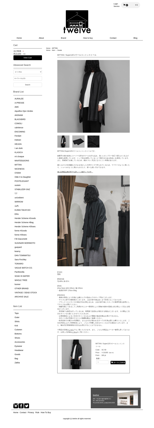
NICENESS (20, 169)
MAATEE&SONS (22, 161)
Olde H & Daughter (23, 177)
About (41, 38)
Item (53, 50)
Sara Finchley (20, 259)
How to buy (88, 38)
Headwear (19, 350)
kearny (17, 251)
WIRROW (19, 202)
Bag (16, 358)
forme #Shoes (21, 235)
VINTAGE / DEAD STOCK (26, 292)
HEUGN (18, 144)
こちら (71, 330)
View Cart (27, 58)
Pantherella (19, 272)
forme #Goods (21, 231)
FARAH (18, 140)
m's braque (19, 156)
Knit (16, 326)
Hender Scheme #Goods (25, 218)
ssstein (18, 185)
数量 (98, 358)
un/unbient (19, 198)
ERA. (17, 214)
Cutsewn (18, 330)
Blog (135, 38)
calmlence (19, 127)
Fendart (18, 136)
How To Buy (46, 412)
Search (27, 85)
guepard (18, 247)
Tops (17, 313)
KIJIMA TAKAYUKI (22, 210)
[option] (93, 96)
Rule (37, 412)
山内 (17, 206)
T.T (16, 193)
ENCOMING (20, 132)
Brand (63, 38)
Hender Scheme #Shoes (25, 226)
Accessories (20, 342)
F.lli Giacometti (21, 239)
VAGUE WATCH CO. (24, 268)
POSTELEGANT (22, 181)
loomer (18, 284)
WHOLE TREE (21, 280)
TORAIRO (19, 264)
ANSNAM (19, 115)
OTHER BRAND (22, 288)
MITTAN (18, 165)
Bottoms (18, 334)
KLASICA (19, 152)
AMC (17, 107)
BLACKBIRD (20, 119)
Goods (17, 354)
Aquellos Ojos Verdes (24, 111)
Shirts (17, 321)
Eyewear (18, 346)
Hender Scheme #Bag (24, 222)
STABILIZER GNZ (22, 189)
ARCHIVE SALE (22, 297)
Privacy (31, 412)
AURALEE (19, 99)
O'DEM (18, 173)
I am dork (19, 148)
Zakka (17, 363)
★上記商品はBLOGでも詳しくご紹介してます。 (75, 172)
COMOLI (18, 123)
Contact (113, 38)
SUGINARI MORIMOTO (25, 243)
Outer (17, 317)
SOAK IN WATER (22, 276)
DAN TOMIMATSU (23, 255)
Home (19, 38)
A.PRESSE (19, 103)
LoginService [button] (116, 5)
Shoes (17, 338)
